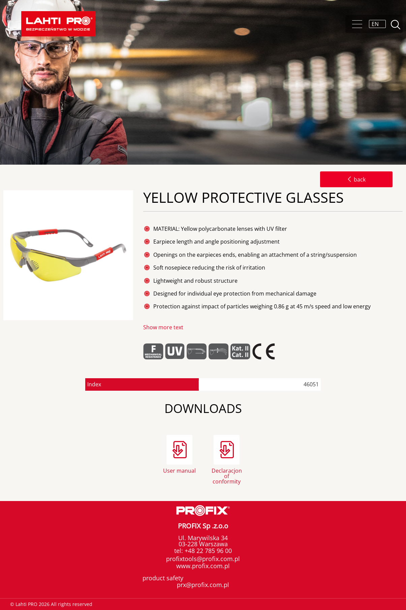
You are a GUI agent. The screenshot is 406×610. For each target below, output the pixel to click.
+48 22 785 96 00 (207, 551)
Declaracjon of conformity (227, 475)
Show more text (163, 327)
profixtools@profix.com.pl (203, 559)
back (356, 179)
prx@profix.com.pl (203, 585)
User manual (179, 470)
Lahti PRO (58, 23)
